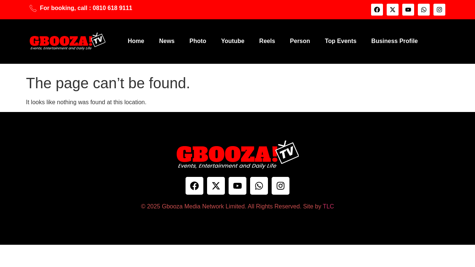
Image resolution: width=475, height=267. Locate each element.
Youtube (233, 41)
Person (300, 41)
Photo (197, 41)
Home (136, 41)
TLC (328, 206)
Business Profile (394, 41)
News (167, 41)
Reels (267, 41)
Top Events (341, 41)
